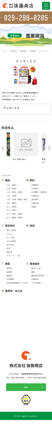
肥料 (32, 180)
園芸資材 (10, 225)
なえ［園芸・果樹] (15, 217)
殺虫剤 (9, 275)
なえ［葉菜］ (12, 206)
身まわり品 (36, 268)
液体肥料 (35, 199)
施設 (32, 225)
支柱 (8, 248)
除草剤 (9, 268)
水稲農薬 (10, 279)
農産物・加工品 (13, 290)
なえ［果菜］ (12, 210)
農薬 (7, 263)
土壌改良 (35, 203)
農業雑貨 (34, 263)
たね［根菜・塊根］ (15, 192)
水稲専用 (35, 195)
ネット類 (10, 237)
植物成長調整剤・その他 (17, 282)
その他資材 (11, 241)
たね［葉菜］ (12, 185)
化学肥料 (35, 188)
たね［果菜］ (12, 188)
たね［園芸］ (12, 203)
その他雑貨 (36, 282)
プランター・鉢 (13, 255)
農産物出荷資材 (38, 275)
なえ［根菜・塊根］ (15, 214)
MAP (26, 387)
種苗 (7, 180)
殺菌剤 (9, 272)
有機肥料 (35, 185)
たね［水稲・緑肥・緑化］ (18, 199)
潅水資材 (10, 244)
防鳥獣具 (35, 279)
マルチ (9, 234)
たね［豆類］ (12, 195)
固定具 (9, 252)
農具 (33, 272)
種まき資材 (11, 230)
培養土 (34, 206)
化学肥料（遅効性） (39, 192)
